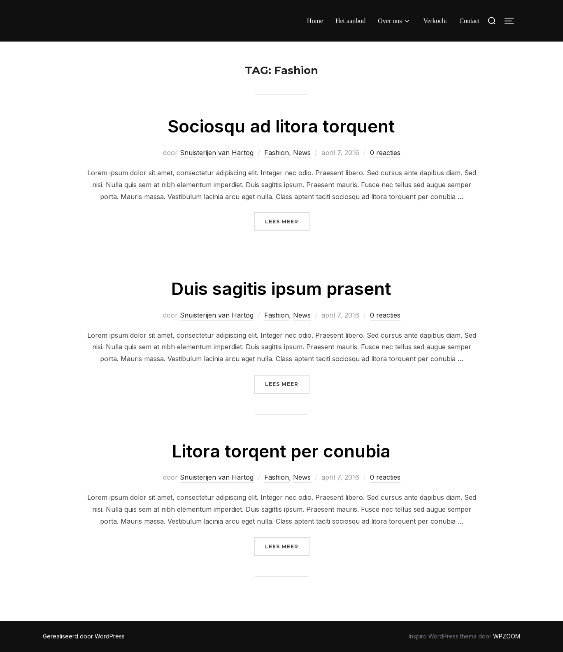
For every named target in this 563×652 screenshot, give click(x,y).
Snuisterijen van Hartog (217, 152)
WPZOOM (506, 636)
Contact (469, 20)
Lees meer (287, 221)
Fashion (276, 152)
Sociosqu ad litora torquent (281, 126)
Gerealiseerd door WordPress (84, 636)
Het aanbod (350, 20)
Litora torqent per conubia (281, 451)
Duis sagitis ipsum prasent (281, 288)
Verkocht (435, 20)
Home (315, 20)
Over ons (394, 21)
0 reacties (385, 152)
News (302, 152)
